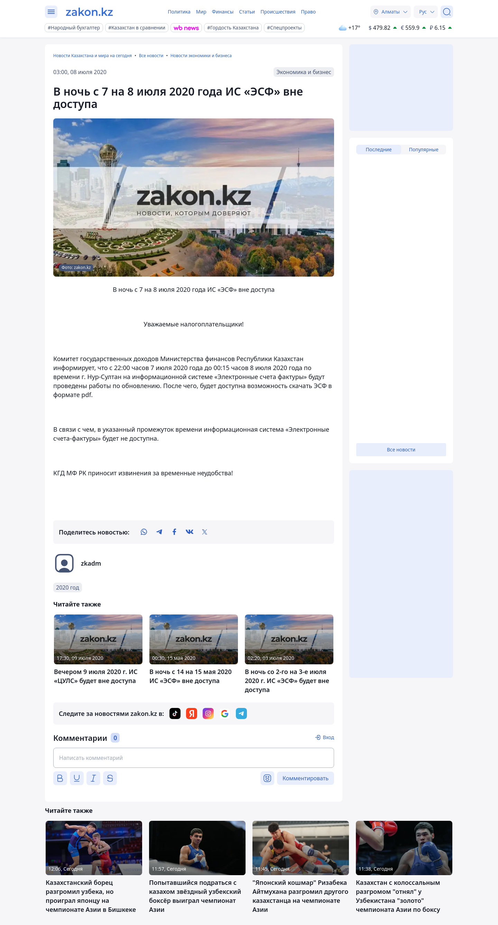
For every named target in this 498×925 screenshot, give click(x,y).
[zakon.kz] (89, 12)
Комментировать (306, 778)
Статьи (247, 11)
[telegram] (159, 532)
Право (308, 11)
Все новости (151, 56)
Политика (179, 11)
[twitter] (205, 532)
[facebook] (174, 532)
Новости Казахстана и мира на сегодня (92, 56)
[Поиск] (447, 12)
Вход (328, 737)
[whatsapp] (144, 532)
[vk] (189, 532)
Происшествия (277, 11)
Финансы (223, 11)
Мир (201, 11)
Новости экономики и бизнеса (201, 56)
